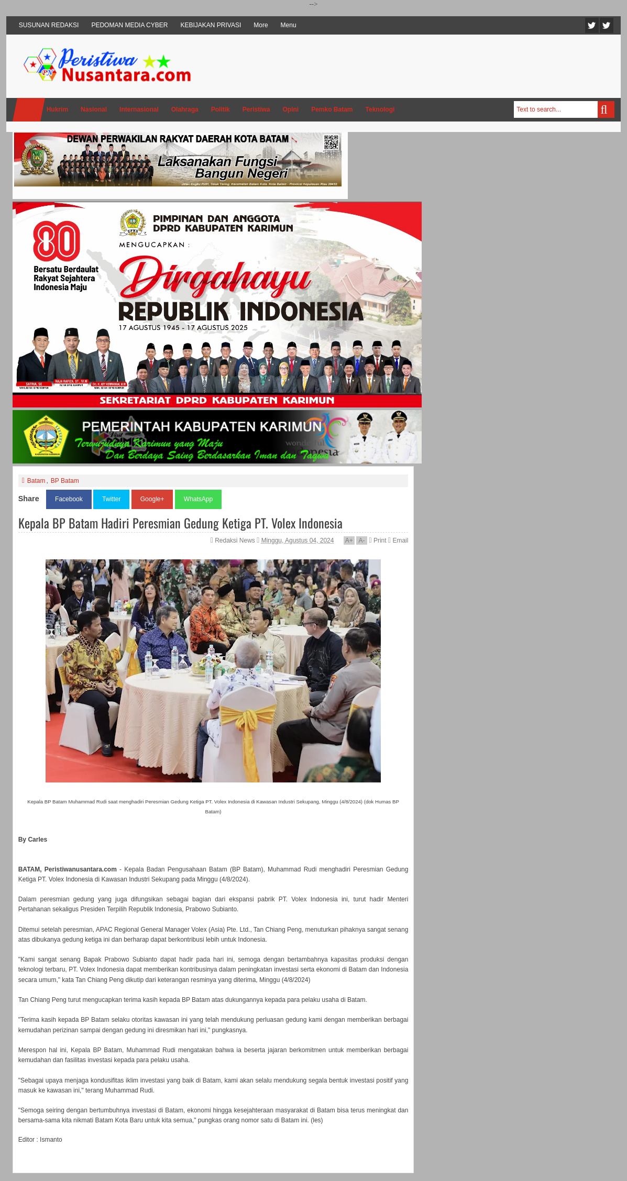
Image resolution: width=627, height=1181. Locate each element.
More (261, 25)
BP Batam (65, 480)
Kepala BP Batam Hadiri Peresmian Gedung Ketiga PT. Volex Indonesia (180, 522)
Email (398, 540)
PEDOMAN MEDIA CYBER (129, 25)
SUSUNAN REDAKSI (49, 25)
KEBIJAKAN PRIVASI (210, 25)
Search (606, 109)
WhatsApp (198, 499)
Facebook (606, 25)
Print (377, 540)
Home (28, 110)
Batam (36, 480)
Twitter (592, 25)
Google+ (152, 499)
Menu (288, 25)
